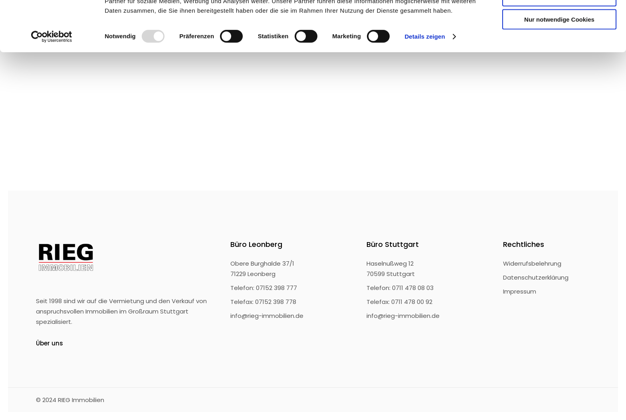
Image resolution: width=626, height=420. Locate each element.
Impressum (519, 291)
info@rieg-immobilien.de (266, 316)
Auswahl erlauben (559, 43)
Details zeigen (424, 83)
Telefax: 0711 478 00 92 (399, 302)
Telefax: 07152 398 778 (263, 302)
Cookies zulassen (559, 19)
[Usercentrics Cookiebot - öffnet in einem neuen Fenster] (52, 84)
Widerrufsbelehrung (532, 263)
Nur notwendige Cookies (559, 66)
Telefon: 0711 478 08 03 (400, 288)
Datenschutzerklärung (536, 277)
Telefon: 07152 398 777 (263, 288)
